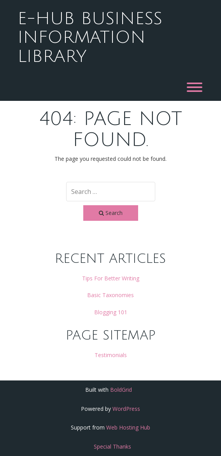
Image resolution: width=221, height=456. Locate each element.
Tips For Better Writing (110, 278)
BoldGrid (121, 389)
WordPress (126, 408)
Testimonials (111, 355)
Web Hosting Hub (128, 427)
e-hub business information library (90, 37)
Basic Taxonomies (110, 295)
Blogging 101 (110, 312)
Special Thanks (112, 446)
